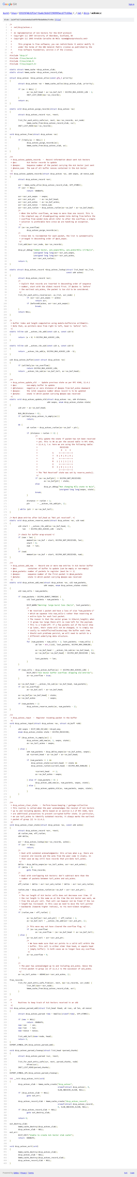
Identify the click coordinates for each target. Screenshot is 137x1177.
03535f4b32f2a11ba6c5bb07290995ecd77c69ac (45, 13)
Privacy (23, 1173)
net (79, 13)
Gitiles (16, 1173)
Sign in (131, 4)
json (132, 1173)
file (58, 20)
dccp (86, 13)
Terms (31, 1173)
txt (125, 1173)
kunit (6, 13)
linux (14, 13)
